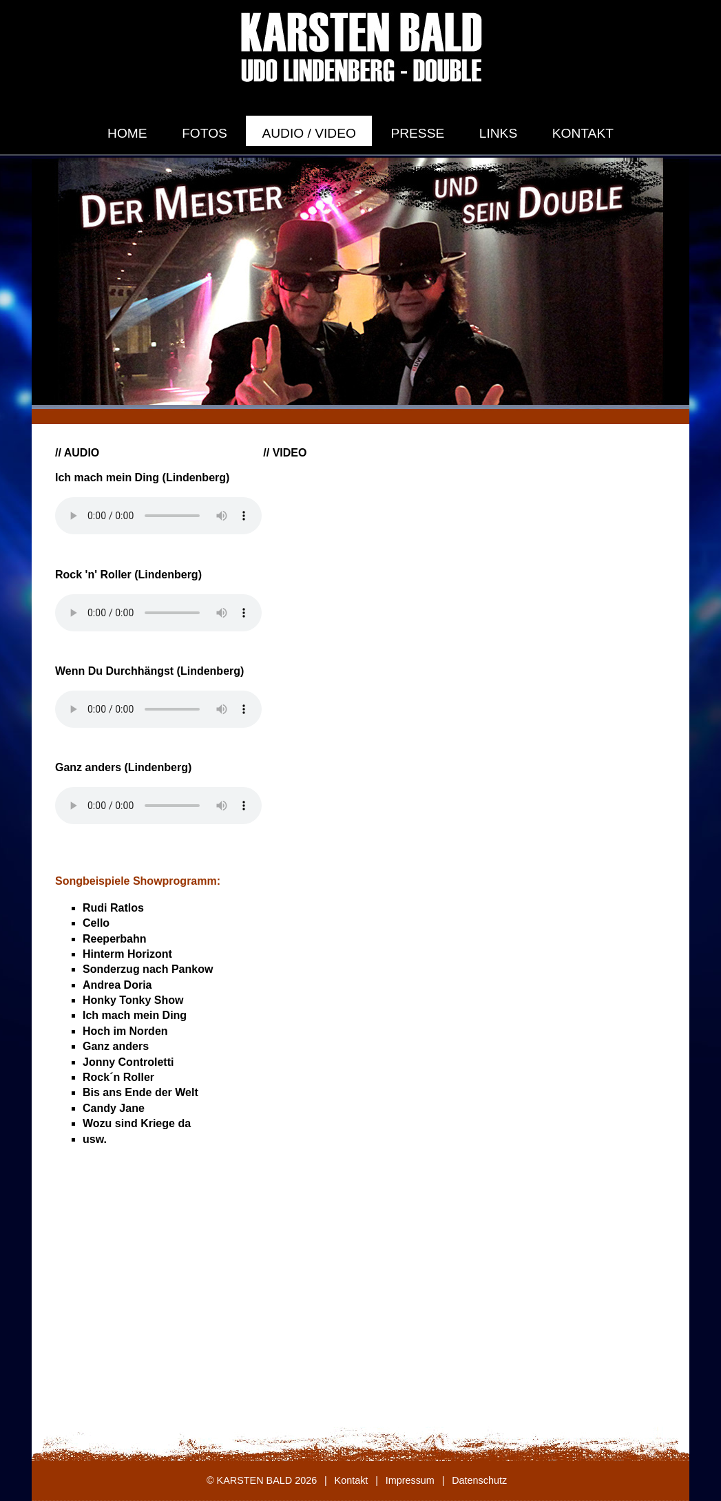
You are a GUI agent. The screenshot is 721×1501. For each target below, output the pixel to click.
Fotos (204, 133)
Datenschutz (479, 1480)
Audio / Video (308, 133)
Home (127, 133)
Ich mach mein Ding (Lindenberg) (142, 477)
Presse (417, 133)
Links (498, 133)
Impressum (410, 1480)
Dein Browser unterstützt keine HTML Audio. (158, 515)
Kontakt (583, 133)
